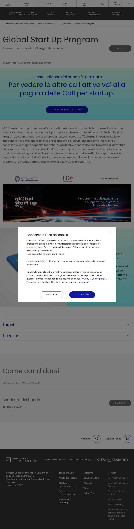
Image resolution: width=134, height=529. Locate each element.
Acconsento (82, 294)
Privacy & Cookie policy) (93, 278)
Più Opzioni (51, 294)
